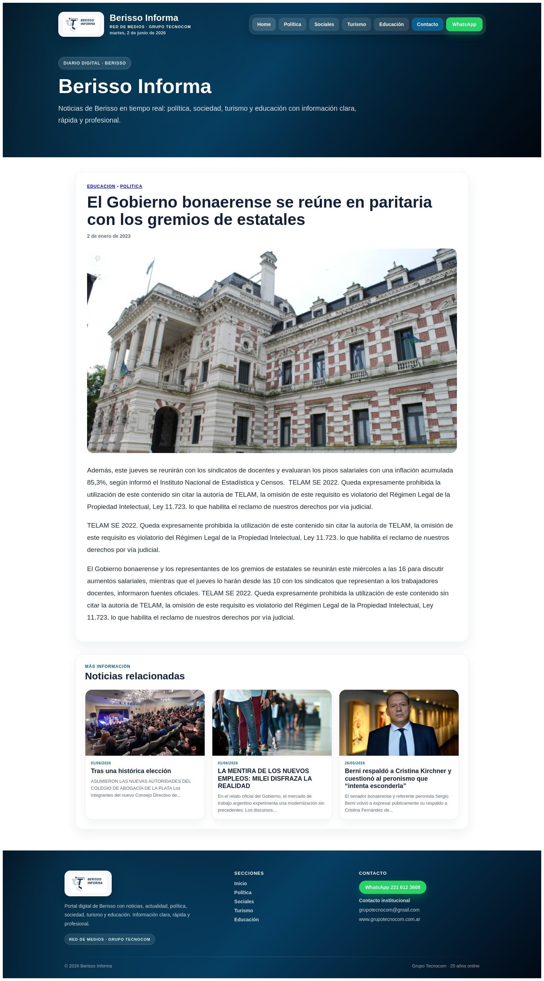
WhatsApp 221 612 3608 (392, 887)
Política (292, 24)
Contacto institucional (384, 900)
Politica (131, 186)
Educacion (101, 186)
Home (264, 24)
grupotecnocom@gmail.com (389, 910)
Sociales (324, 24)
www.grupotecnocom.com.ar (389, 919)
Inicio (240, 883)
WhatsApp (464, 24)
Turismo (356, 24)
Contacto (427, 24)
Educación (391, 24)
